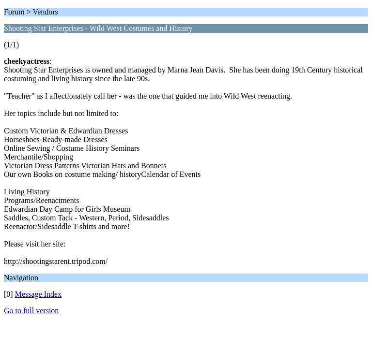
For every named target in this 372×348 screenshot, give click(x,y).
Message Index (38, 294)
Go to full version (31, 310)
